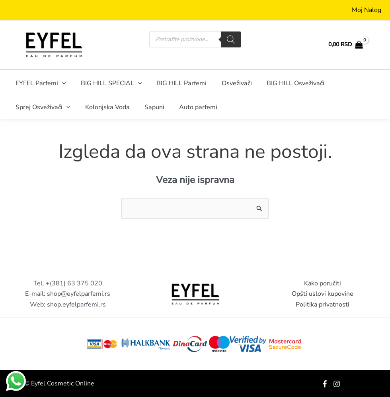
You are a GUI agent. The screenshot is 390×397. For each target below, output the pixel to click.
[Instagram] (336, 383)
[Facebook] (324, 383)
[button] (61, 83)
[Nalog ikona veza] (366, 10)
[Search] (231, 39)
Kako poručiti (322, 283)
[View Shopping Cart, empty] (345, 44)
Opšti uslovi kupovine (322, 293)
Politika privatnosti (322, 304)
